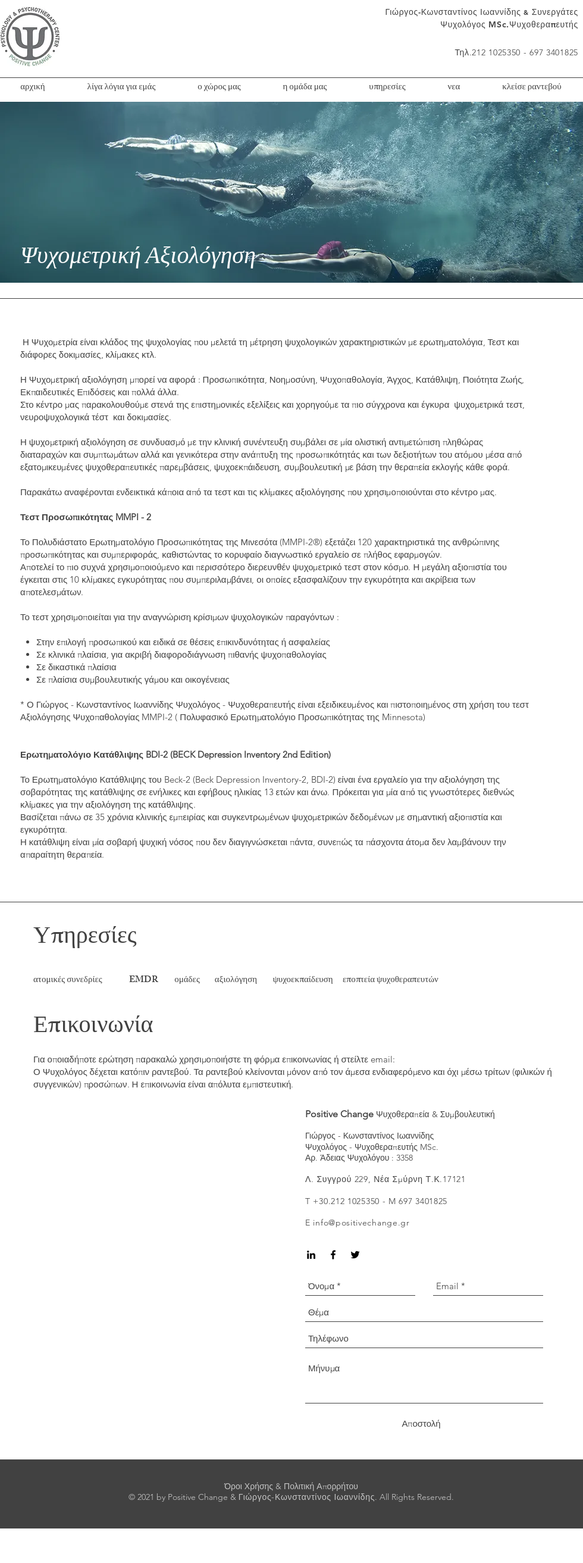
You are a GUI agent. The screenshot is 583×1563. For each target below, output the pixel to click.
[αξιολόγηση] (236, 980)
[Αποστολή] (421, 1423)
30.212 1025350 (349, 1201)
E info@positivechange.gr (357, 1222)
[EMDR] (143, 980)
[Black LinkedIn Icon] (311, 1255)
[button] (305, 87)
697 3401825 (423, 1201)
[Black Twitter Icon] (355, 1255)
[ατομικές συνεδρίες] (77, 980)
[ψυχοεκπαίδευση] (303, 980)
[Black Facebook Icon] (333, 1255)
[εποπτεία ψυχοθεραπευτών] (390, 980)
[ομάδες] (187, 980)
